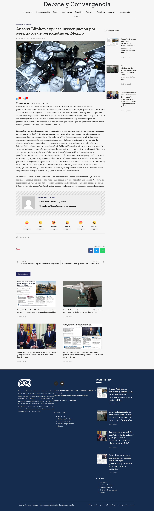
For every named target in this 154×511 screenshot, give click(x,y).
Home (60, 426)
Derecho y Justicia (43, 12)
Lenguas (112, 12)
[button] (90, 250)
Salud (56, 12)
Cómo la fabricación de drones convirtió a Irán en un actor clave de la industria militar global (82, 311)
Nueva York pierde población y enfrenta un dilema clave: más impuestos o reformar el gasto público (37, 311)
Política (89, 12)
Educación (28, 12)
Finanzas (77, 16)
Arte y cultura (67, 12)
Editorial (79, 12)
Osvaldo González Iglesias (52, 201)
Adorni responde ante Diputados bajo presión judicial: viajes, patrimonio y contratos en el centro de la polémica (83, 354)
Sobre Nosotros (64, 421)
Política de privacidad (66, 424)
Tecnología (101, 12)
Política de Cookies (65, 419)
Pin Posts (61, 416)
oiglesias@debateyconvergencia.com (57, 206)
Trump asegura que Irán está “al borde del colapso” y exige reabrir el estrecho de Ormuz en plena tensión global (37, 354)
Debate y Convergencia (77, 4)
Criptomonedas (125, 12)
